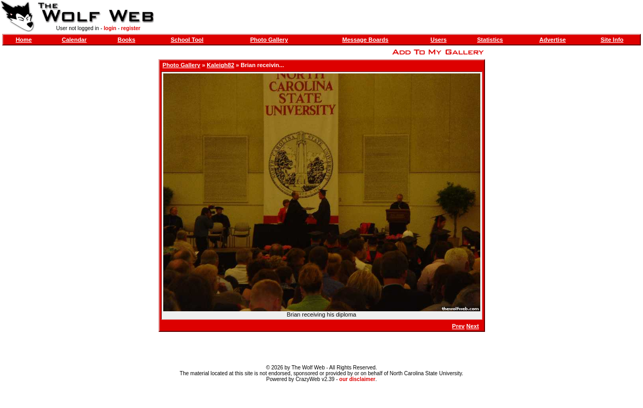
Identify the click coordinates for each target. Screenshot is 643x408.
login (110, 28)
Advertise (552, 39)
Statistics (490, 39)
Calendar (74, 39)
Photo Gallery (269, 39)
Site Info (612, 39)
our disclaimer (357, 379)
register (131, 28)
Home (24, 39)
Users (439, 39)
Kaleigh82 (220, 65)
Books (126, 39)
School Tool (187, 39)
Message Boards (365, 39)
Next (473, 326)
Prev (458, 326)
